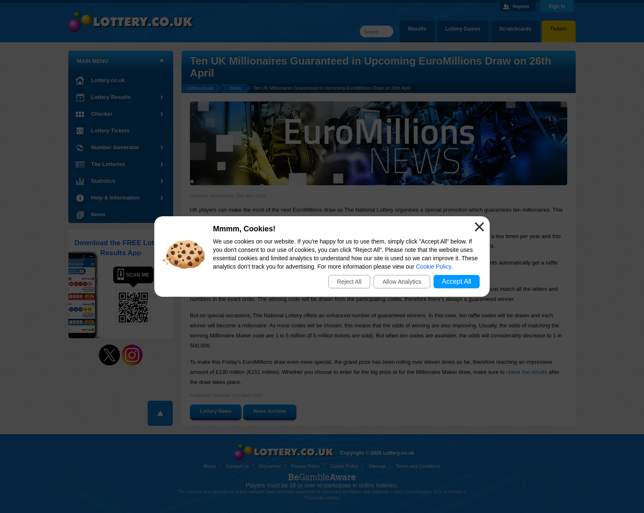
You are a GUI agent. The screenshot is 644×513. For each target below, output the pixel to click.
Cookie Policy (433, 266)
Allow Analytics (401, 281)
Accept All (456, 281)
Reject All (349, 281)
